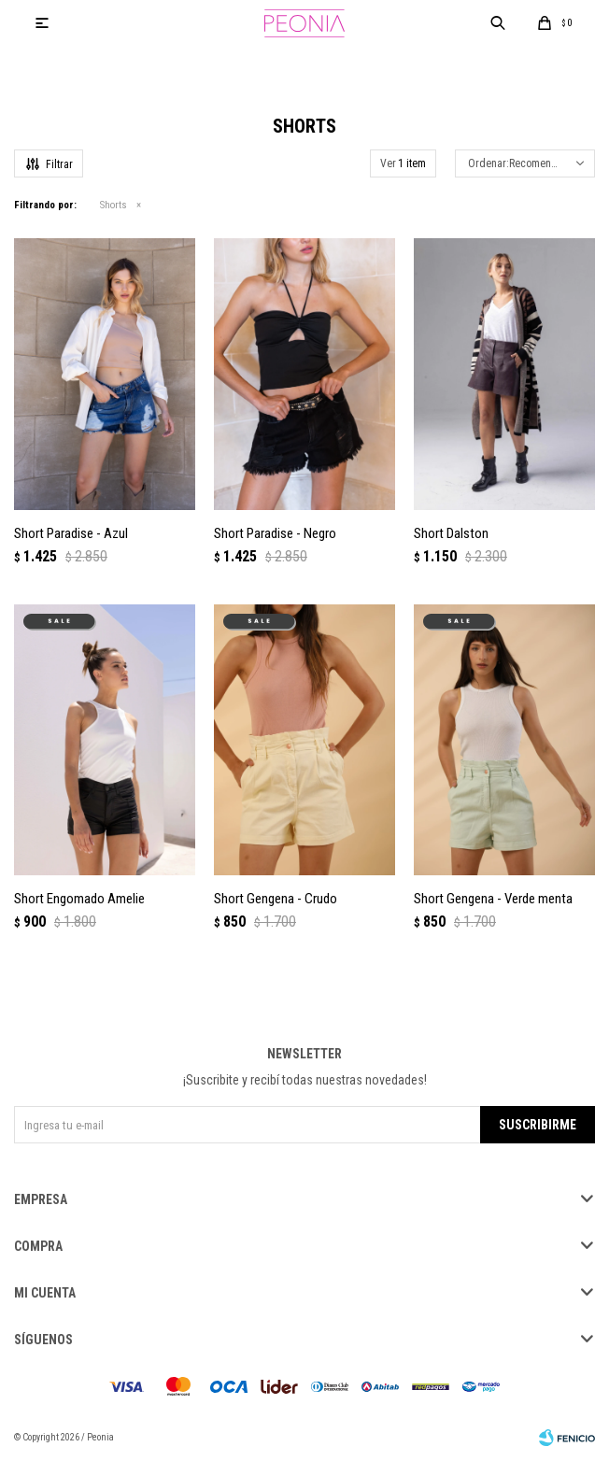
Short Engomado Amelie (79, 898)
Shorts (113, 205)
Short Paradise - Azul (71, 533)
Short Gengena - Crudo (275, 898)
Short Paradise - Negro (275, 533)
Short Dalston (451, 533)
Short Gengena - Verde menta (493, 898)
